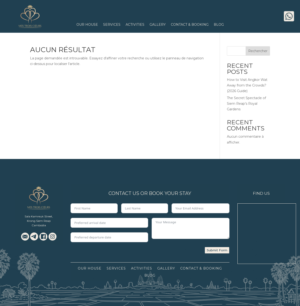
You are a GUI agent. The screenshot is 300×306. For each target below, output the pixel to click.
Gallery (158, 25)
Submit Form (217, 250)
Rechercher (257, 51)
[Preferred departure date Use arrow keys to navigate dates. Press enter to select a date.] (109, 237)
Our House (87, 25)
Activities (135, 25)
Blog (219, 25)
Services (111, 25)
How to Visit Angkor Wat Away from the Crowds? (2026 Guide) (247, 85)
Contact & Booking (190, 25)
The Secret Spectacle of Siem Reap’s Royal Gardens (246, 103)
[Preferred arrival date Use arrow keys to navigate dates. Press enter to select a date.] (109, 223)
